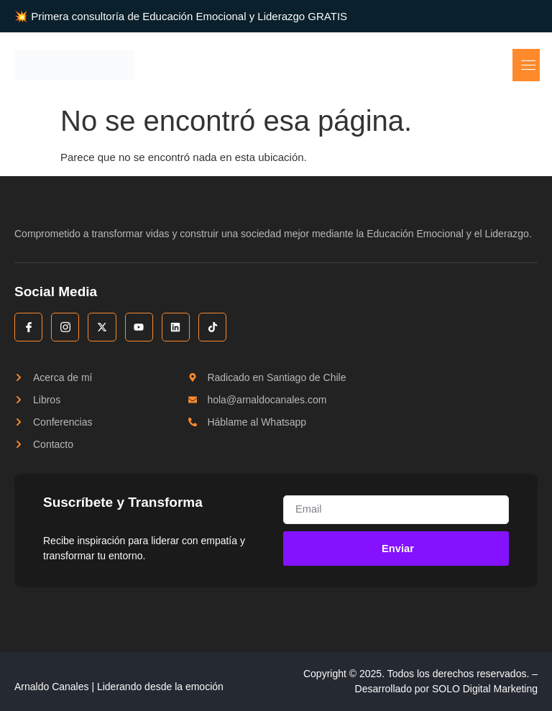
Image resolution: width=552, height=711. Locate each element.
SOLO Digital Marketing (485, 689)
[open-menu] (527, 65)
